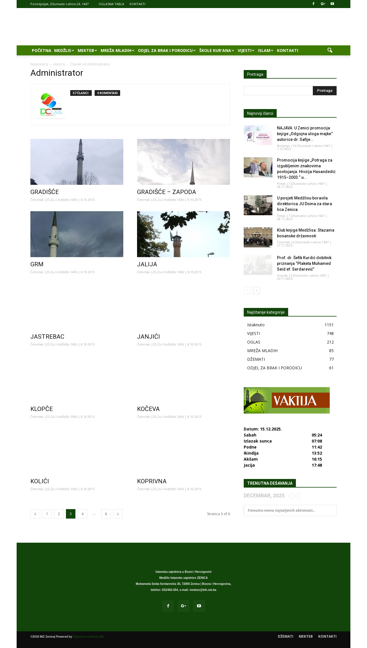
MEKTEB (87, 50)
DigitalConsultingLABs (88, 636)
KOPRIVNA (152, 481)
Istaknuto (256, 324)
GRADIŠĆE (44, 192)
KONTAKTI (137, 4)
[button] (330, 50)
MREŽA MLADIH (117, 50)
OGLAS (253, 342)
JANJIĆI (148, 336)
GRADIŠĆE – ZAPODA (166, 192)
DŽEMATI (256, 359)
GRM (37, 264)
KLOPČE (41, 409)
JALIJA (147, 264)
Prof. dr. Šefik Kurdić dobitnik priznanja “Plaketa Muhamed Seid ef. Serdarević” (304, 263)
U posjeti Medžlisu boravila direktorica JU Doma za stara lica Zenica (304, 204)
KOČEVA (148, 409)
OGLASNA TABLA (111, 4)
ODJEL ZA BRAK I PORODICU (167, 50)
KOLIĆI (39, 481)
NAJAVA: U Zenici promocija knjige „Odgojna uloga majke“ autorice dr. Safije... (305, 134)
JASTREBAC (47, 336)
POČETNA (41, 50)
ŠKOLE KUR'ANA (216, 50)
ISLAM (266, 50)
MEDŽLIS (64, 50)
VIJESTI (246, 50)
